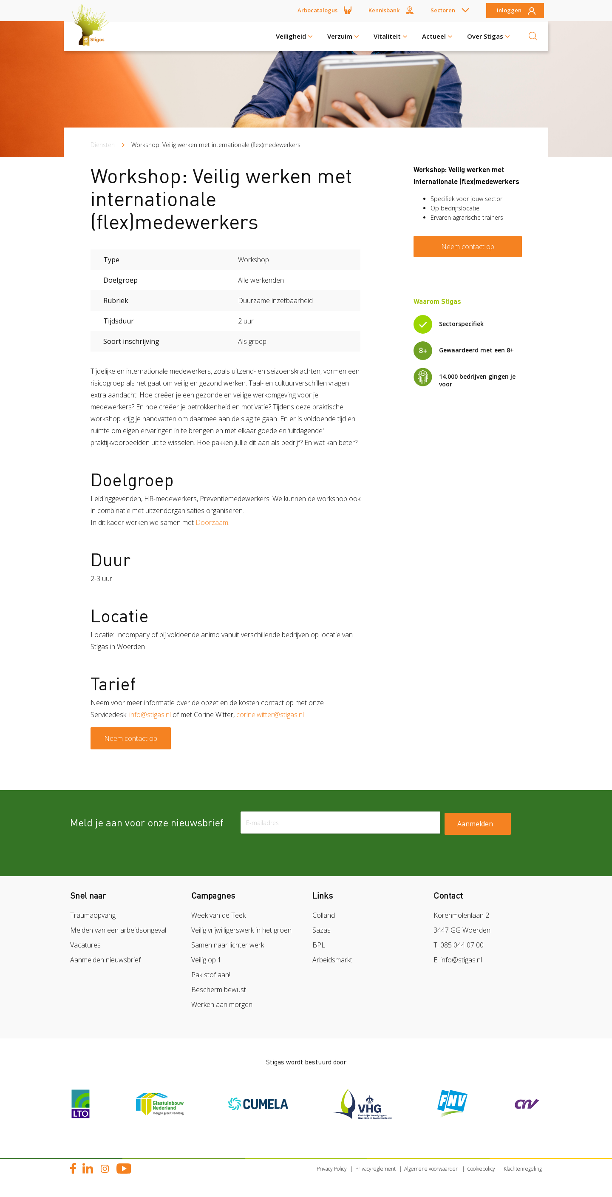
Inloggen (509, 10)
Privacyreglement (375, 1168)
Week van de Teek (218, 915)
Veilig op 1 (206, 959)
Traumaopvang (93, 915)
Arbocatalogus (317, 10)
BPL (318, 945)
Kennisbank (384, 10)
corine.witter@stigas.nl (270, 714)
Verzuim (339, 36)
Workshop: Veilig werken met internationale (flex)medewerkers (215, 145)
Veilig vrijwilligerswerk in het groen (241, 930)
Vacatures (85, 945)
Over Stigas (485, 36)
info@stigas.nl (150, 714)
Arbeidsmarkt (332, 959)
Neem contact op (130, 738)
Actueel (434, 36)
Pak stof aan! (210, 974)
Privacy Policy (332, 1168)
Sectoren (443, 10)
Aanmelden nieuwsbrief (105, 959)
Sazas (321, 930)
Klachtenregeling (523, 1168)
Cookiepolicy (481, 1168)
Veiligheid (291, 36)
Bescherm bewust (218, 989)
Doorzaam (212, 522)
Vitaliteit (387, 36)
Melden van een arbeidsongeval (118, 930)
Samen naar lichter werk (227, 945)
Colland (323, 915)
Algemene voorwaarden (431, 1168)
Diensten (103, 145)
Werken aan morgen (221, 1004)
